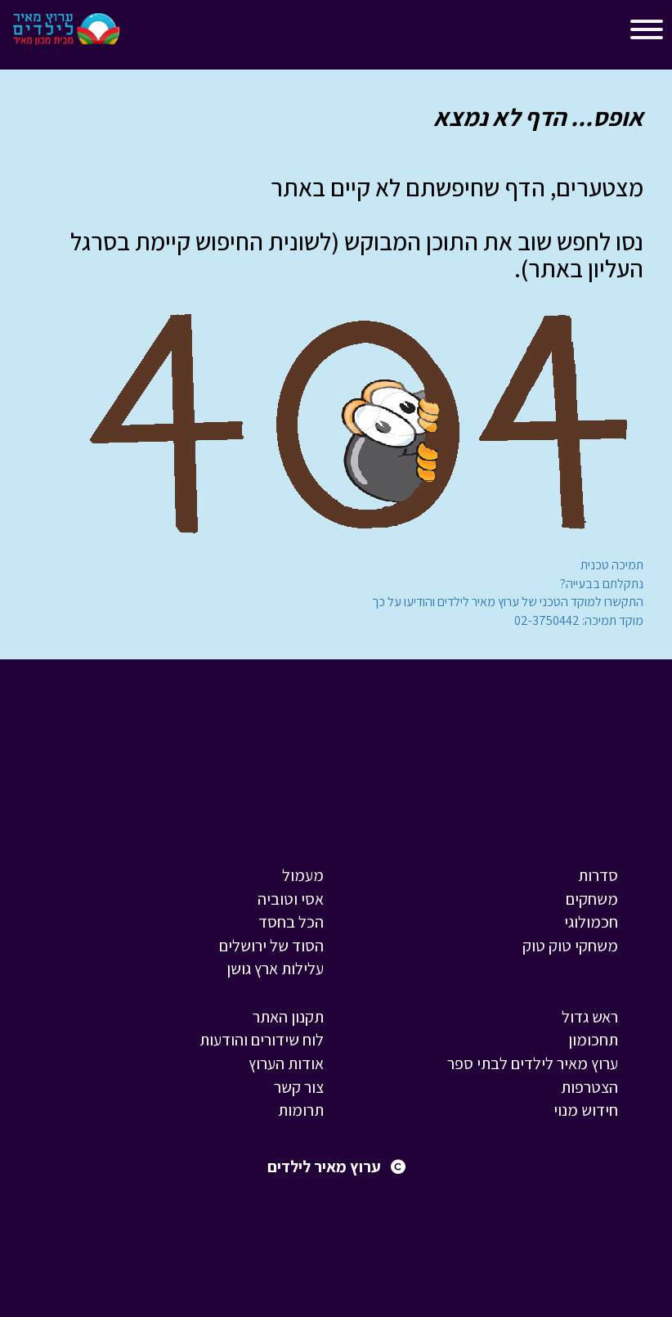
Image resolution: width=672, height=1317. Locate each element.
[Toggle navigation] (146, 32)
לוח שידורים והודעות (261, 1039)
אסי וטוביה (291, 899)
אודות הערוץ (286, 1063)
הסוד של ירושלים (271, 945)
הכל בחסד (291, 922)
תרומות (301, 1110)
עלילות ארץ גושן (275, 968)
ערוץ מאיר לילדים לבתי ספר (532, 1063)
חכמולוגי (591, 922)
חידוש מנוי (585, 1110)
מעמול (303, 875)
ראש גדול (590, 1016)
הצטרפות (589, 1087)
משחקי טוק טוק (570, 945)
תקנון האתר (288, 1016)
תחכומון (593, 1039)
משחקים (592, 899)
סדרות (598, 875)
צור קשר (299, 1087)
